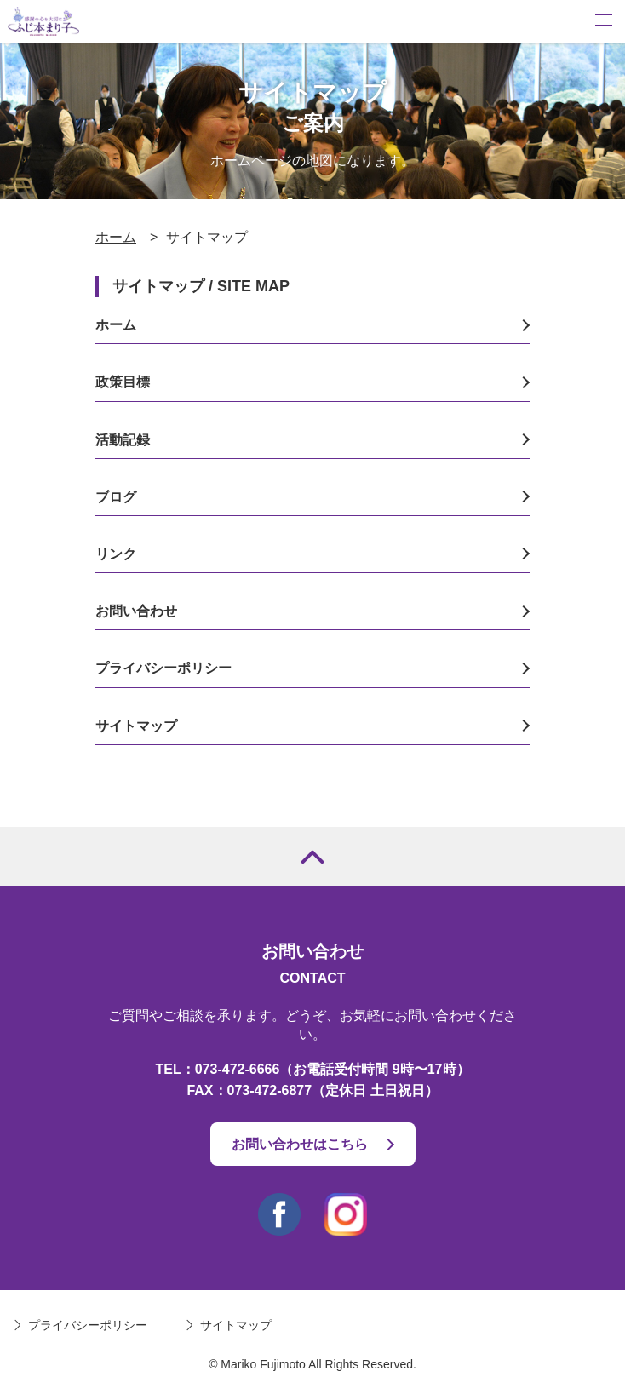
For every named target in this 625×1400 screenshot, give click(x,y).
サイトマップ (136, 726)
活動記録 (122, 440)
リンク (115, 554)
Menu (603, 20)
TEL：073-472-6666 (218, 1069)
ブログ (115, 497)
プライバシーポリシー (163, 668)
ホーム (115, 237)
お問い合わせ (136, 611)
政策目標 (122, 382)
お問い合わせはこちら (300, 1144)
